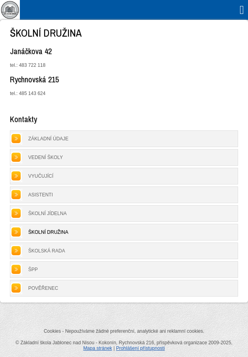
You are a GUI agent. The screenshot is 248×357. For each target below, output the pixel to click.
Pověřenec (43, 288)
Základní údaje (48, 139)
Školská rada (46, 251)
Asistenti (40, 195)
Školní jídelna (47, 213)
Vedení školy (45, 157)
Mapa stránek (97, 348)
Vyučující (40, 176)
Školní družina (48, 232)
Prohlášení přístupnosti (140, 348)
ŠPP (33, 269)
